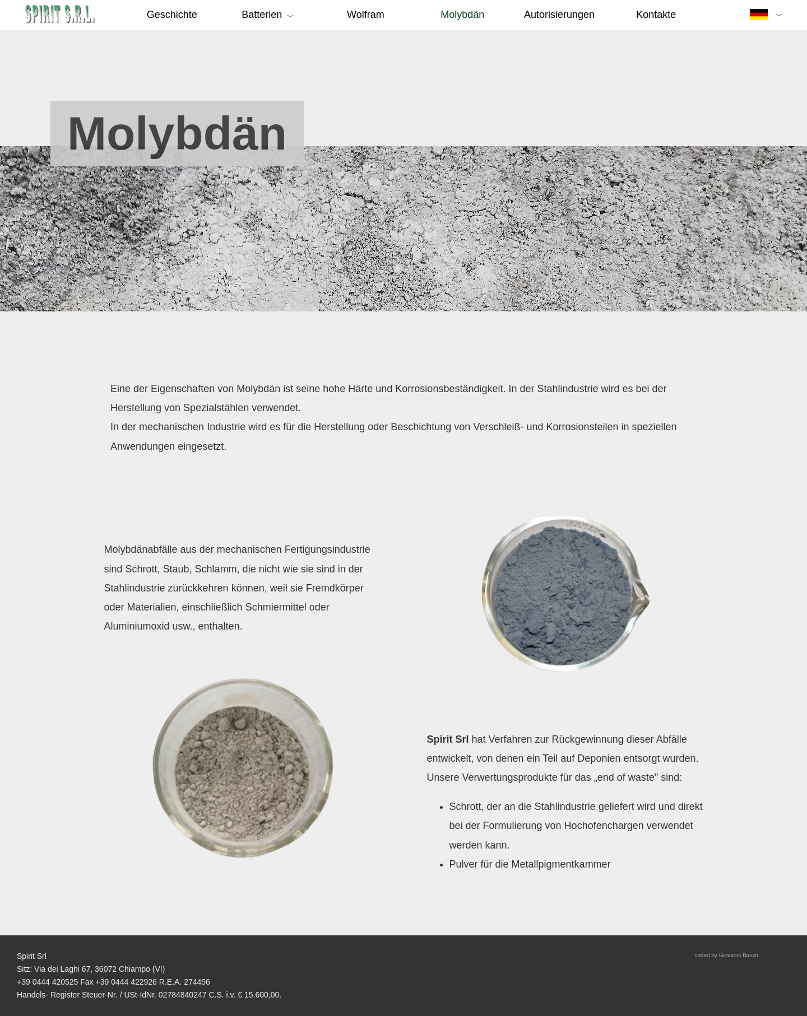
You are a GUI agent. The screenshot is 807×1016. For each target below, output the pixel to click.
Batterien (263, 14)
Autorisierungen (559, 14)
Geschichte (172, 14)
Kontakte (656, 14)
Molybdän (462, 14)
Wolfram (365, 14)
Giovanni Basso (738, 955)
